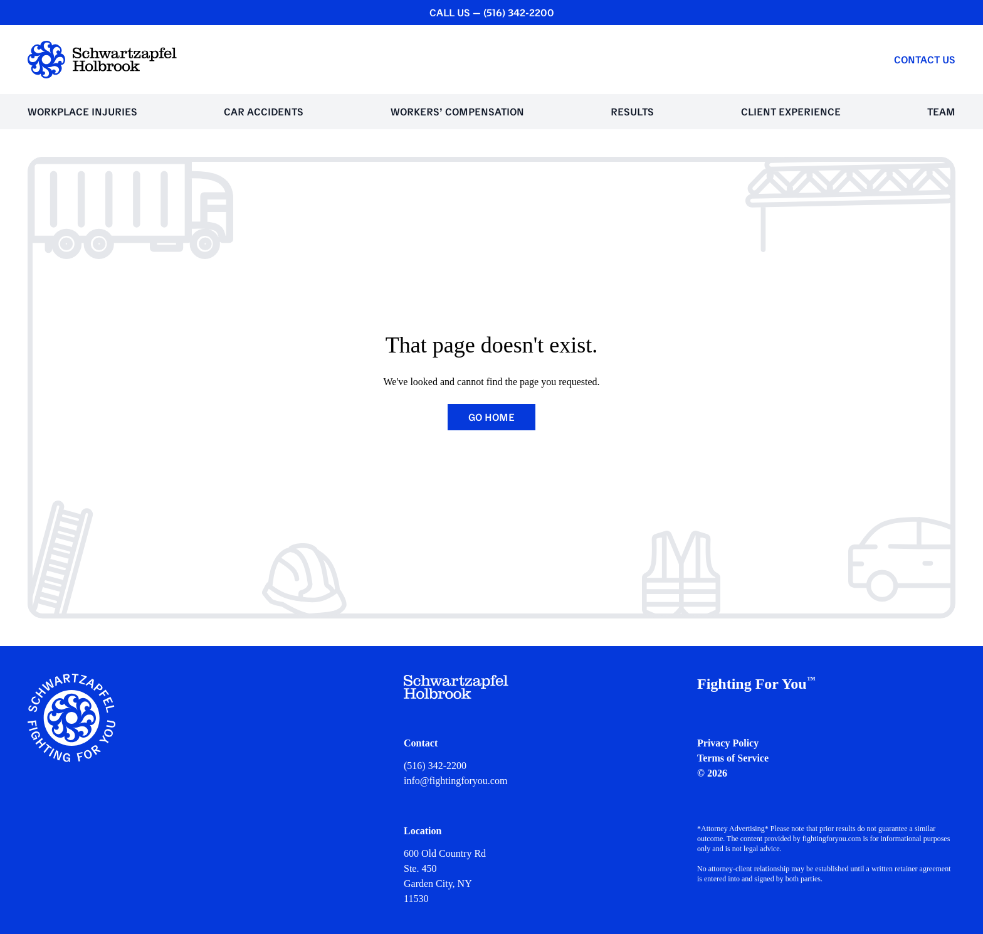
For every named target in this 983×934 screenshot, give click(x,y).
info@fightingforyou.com (455, 780)
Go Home (491, 417)
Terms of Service (733, 758)
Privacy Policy (728, 743)
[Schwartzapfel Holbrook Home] (102, 59)
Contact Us (924, 59)
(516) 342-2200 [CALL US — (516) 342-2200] (518, 13)
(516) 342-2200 (435, 765)
